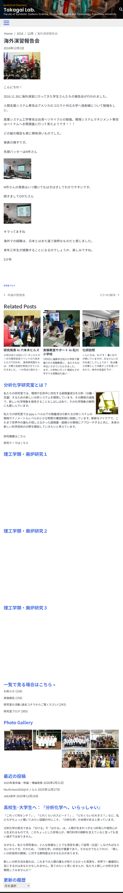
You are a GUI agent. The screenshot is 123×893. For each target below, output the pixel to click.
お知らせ (9, 691)
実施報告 (9, 698)
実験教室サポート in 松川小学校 (61, 352)
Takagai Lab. (20, 9)
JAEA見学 (10, 795)
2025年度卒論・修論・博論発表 (23, 782)
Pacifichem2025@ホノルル (20, 789)
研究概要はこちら (15, 436)
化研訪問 (88, 350)
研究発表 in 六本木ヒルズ (21, 350)
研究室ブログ (9, 286)
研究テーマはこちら (16, 443)
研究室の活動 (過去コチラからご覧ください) (31, 704)
